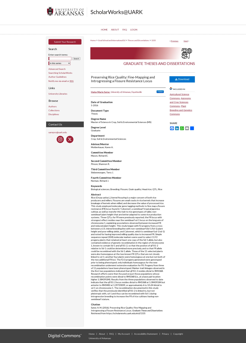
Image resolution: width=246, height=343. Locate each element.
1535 (153, 40)
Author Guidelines (57, 76)
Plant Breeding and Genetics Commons (181, 110)
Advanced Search (57, 69)
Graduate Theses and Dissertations (159, 63)
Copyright (178, 333)
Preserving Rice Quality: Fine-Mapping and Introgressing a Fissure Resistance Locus (123, 79)
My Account (124, 333)
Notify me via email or (61, 81)
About (102, 333)
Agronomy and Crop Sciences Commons (180, 102)
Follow (160, 92)
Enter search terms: (58, 54)
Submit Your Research (65, 41)
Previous (174, 41)
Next (186, 41)
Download (182, 79)
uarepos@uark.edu (57, 132)
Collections (54, 110)
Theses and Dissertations (138, 40)
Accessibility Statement (146, 333)
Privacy (165, 333)
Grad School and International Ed (111, 40)
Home (93, 40)
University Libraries (57, 93)
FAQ (111, 333)
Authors (52, 106)
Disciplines (53, 114)
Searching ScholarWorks (60, 73)
